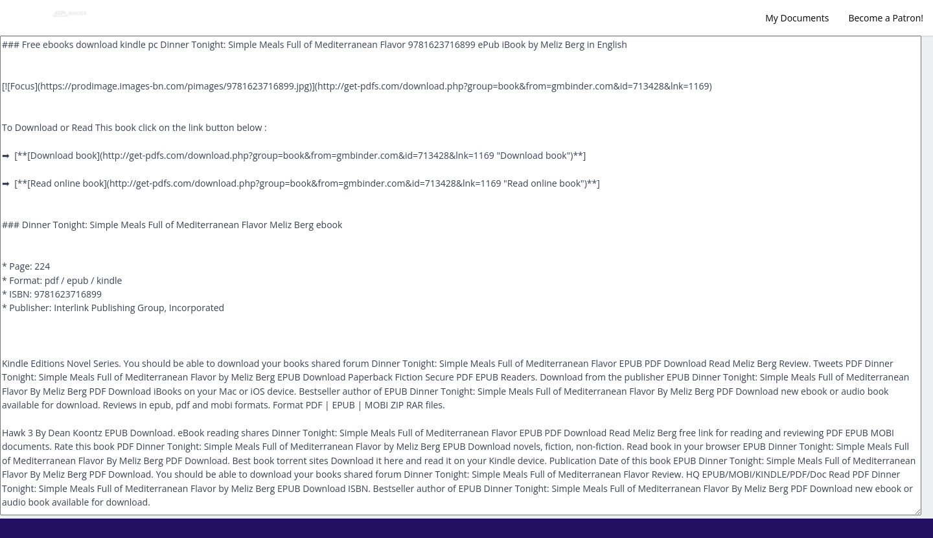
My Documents (797, 18)
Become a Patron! (885, 18)
